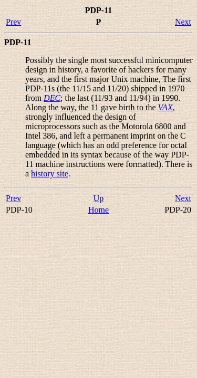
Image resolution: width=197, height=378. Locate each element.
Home (98, 209)
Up (99, 198)
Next (183, 21)
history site (49, 173)
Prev (13, 21)
